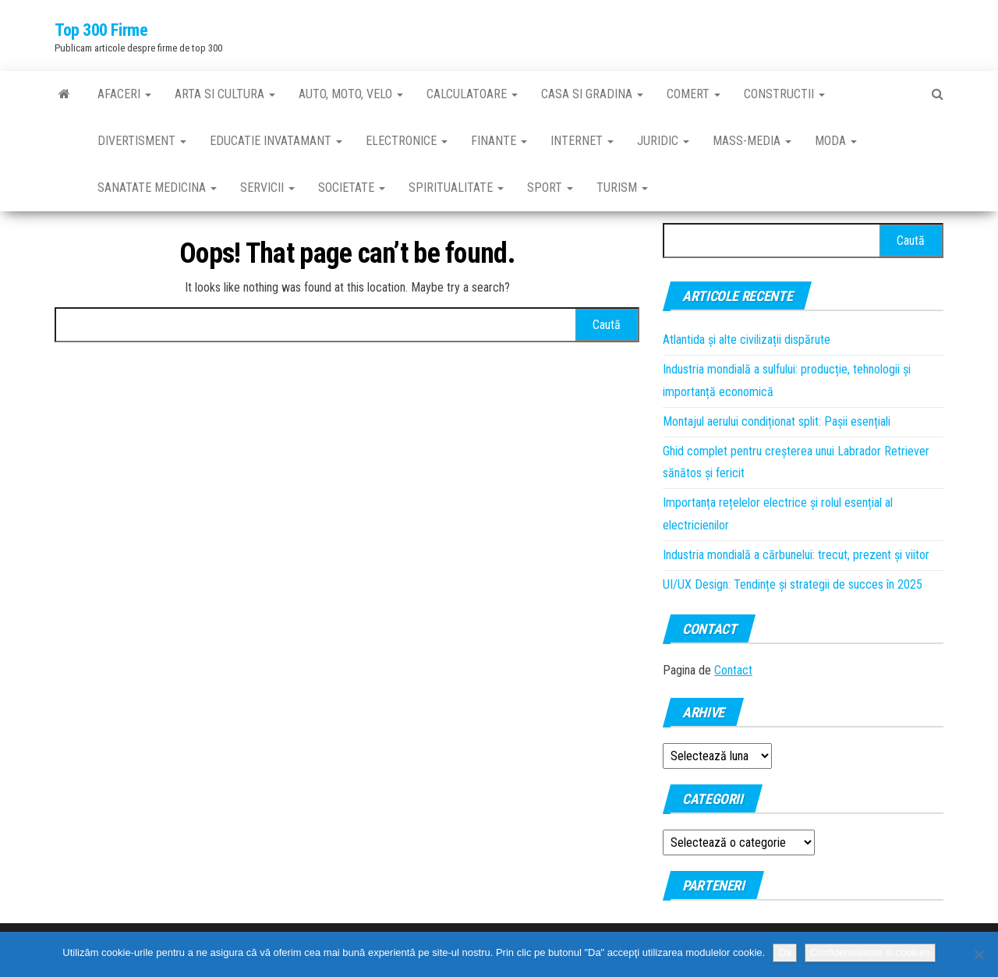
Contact (733, 670)
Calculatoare (472, 94)
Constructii (784, 94)
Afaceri (124, 94)
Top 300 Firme (101, 30)
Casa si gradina (592, 94)
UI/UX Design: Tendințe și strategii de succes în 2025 (792, 584)
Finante (499, 140)
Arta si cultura (225, 94)
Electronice (407, 140)
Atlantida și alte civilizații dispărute (746, 339)
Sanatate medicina (157, 187)
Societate (351, 187)
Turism (622, 187)
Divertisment (141, 140)
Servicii (267, 187)
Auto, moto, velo (351, 94)
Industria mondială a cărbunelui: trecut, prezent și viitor (796, 554)
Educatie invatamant (276, 140)
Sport (550, 187)
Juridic (663, 140)
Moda (836, 140)
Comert (693, 94)
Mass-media (752, 140)
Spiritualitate (456, 187)
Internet (582, 140)
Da (784, 952)
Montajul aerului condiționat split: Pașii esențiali (776, 421)
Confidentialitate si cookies (870, 952)
